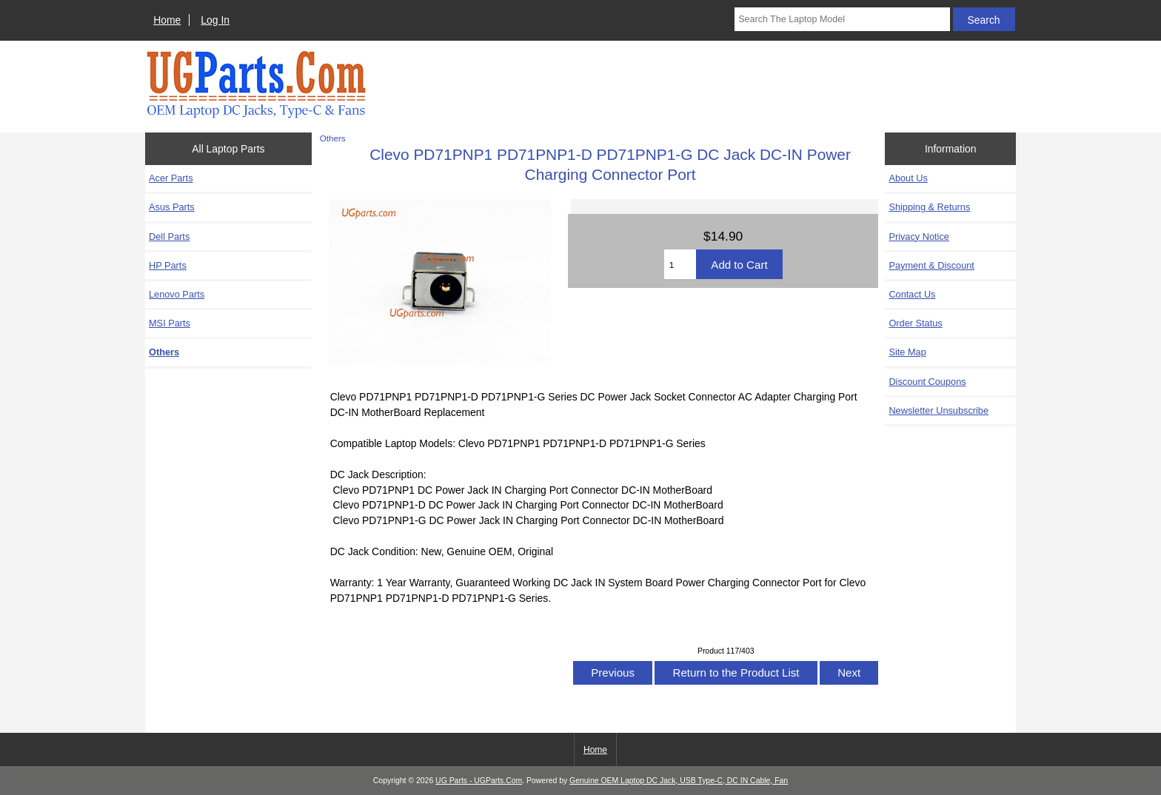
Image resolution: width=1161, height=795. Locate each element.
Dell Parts (169, 236)
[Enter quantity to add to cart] (680, 264)
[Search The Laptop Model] (842, 19)
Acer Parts (171, 178)
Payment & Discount (931, 265)
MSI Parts (169, 323)
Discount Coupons (927, 381)
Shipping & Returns (929, 206)
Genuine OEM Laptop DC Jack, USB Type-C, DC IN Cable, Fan (678, 780)
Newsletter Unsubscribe (938, 410)
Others (333, 138)
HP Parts (168, 265)
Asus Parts (172, 206)
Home (167, 20)
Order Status (915, 323)
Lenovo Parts (176, 294)
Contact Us (912, 294)
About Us (908, 178)
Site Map (907, 352)
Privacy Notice (918, 236)
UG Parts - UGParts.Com (478, 780)
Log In (215, 20)
